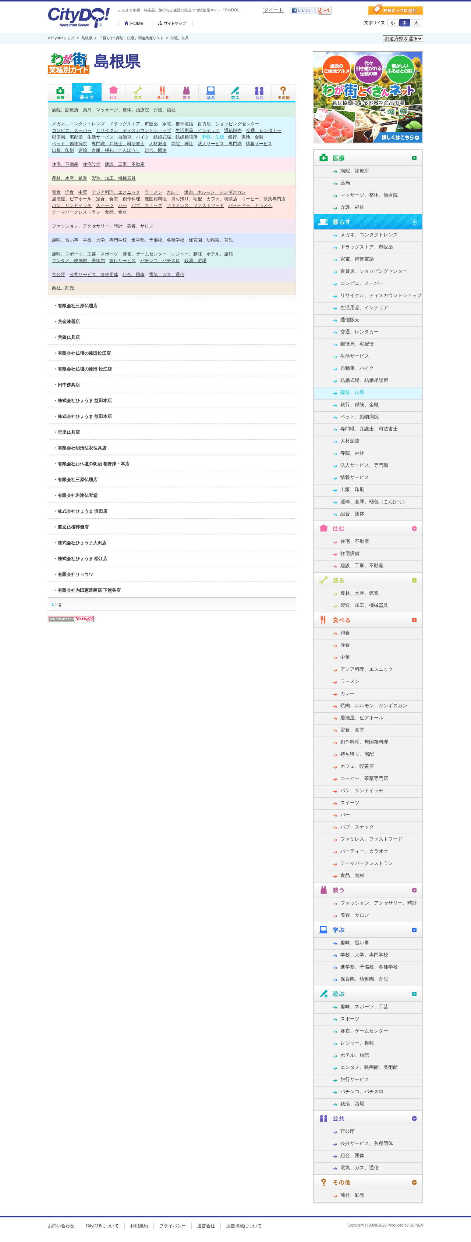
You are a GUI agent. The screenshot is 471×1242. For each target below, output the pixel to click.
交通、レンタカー (263, 130)
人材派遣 (158, 143)
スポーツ (109, 253)
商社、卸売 (63, 287)
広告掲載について (244, 1225)
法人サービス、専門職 (220, 143)
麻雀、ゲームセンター (145, 253)
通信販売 (233, 130)
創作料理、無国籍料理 (145, 198)
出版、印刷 (63, 150)
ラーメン (153, 192)
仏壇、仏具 (179, 38)
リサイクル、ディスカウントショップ (133, 130)
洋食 (69, 192)
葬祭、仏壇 (213, 137)
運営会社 (206, 1225)
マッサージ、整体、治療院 (122, 109)
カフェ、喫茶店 (221, 198)
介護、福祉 (164, 109)
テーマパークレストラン (76, 212)
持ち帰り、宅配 (186, 198)
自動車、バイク (133, 137)
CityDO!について (102, 1225)
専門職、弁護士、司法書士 (118, 143)
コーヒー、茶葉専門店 (263, 198)
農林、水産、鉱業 (69, 178)
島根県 (86, 38)
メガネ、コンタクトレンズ (78, 123)
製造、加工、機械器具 (114, 178)
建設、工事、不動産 (125, 164)
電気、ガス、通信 (166, 274)
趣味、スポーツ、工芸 (74, 253)
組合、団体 (156, 150)
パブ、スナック (146, 205)
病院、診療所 (65, 109)
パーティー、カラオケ (250, 205)
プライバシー (172, 1225)
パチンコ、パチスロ (160, 260)
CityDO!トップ (61, 38)
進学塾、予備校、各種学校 (157, 239)
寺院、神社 (182, 143)
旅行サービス (122, 260)
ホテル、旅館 (219, 253)
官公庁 (58, 274)
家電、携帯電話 (177, 123)
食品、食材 (116, 212)
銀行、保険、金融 (245, 137)
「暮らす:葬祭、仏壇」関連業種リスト (131, 38)
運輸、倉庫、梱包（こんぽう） (109, 150)
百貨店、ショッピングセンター (228, 123)
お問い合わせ (61, 1225)
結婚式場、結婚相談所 (175, 137)
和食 (56, 192)
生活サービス (100, 137)
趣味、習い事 (65, 239)
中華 (82, 192)
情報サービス (259, 143)
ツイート (273, 10)
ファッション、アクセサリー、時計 (87, 225)
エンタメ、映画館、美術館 (78, 260)
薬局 (87, 109)
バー (122, 205)
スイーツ (105, 205)
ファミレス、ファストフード (195, 205)
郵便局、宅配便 (67, 137)
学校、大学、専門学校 (105, 239)
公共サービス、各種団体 (94, 274)
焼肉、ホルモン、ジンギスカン (215, 192)
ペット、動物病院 (69, 143)
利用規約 (139, 1225)
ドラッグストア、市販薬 (133, 123)
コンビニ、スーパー (72, 130)
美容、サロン (140, 225)
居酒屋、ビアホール (72, 198)
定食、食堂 (107, 198)
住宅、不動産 (65, 164)
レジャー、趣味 (186, 253)
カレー (173, 192)
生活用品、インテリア (198, 130)
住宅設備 (91, 164)
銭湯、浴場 (195, 260)
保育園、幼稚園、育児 (211, 239)
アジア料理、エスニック (116, 192)
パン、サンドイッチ (72, 205)
